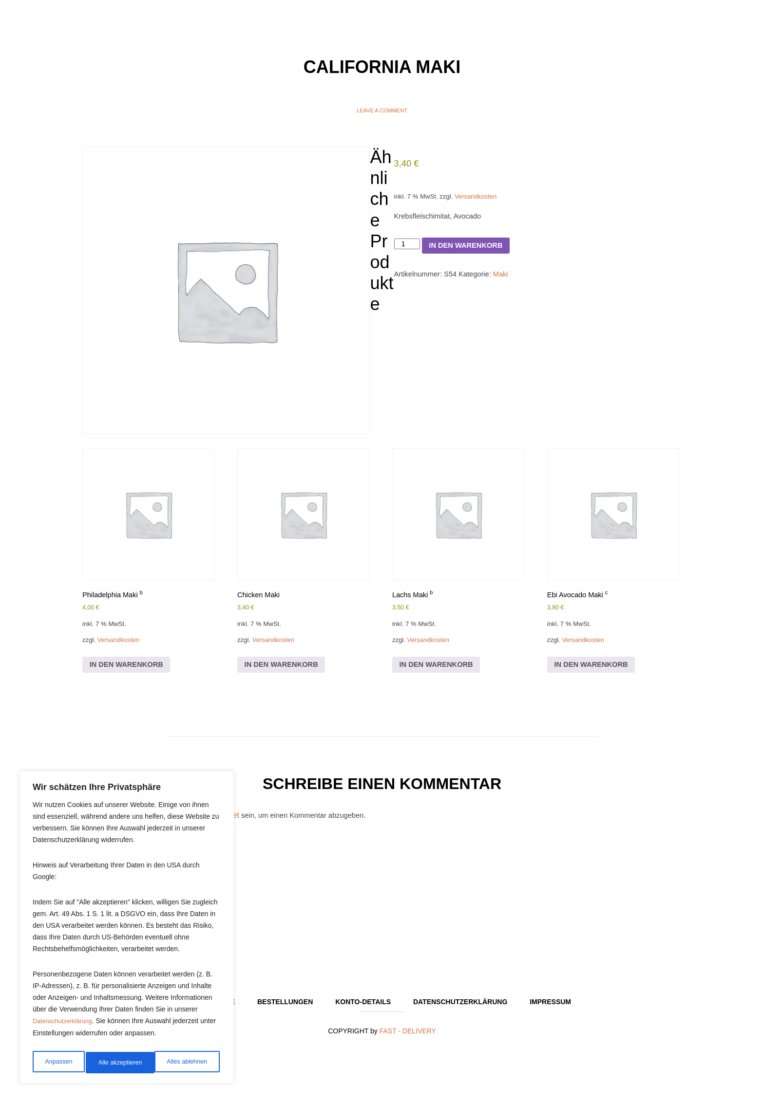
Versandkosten (483, 200)
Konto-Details (363, 1015)
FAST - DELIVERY (408, 1044)
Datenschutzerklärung (66, 1026)
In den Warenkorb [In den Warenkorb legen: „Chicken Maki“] (285, 672)
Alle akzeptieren (187, 1062)
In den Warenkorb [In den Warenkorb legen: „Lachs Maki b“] (440, 672)
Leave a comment (382, 110)
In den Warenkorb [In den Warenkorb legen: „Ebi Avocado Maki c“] (595, 672)
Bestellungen (285, 1015)
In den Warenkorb (472, 254)
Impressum (550, 1015)
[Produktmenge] (408, 253)
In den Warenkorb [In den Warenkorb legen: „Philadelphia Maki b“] (130, 672)
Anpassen (57, 1062)
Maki (510, 286)
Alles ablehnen (117, 1062)
